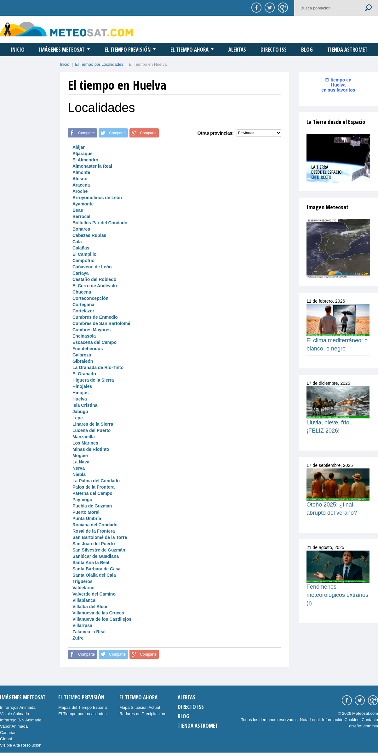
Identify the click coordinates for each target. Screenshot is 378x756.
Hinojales (82, 386)
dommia (371, 726)
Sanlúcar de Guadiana (95, 556)
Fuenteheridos (87, 348)
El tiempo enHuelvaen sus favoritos (338, 84)
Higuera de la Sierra (93, 380)
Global (6, 738)
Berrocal (81, 216)
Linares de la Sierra (92, 424)
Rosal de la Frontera (93, 531)
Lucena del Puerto (91, 430)
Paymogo (82, 499)
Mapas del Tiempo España (82, 707)
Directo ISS (274, 49)
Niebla (79, 474)
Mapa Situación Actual (139, 707)
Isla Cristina (84, 405)
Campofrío (83, 260)
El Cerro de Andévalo (94, 285)
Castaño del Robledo (94, 279)
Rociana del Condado (94, 524)
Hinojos (80, 392)
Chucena (81, 291)
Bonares (81, 229)
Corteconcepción (90, 298)
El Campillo (84, 254)
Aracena (81, 185)
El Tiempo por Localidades (99, 64)
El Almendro (85, 159)
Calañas (80, 247)
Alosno (79, 178)
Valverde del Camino (94, 593)
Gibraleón (82, 361)
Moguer (80, 455)
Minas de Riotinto (90, 449)
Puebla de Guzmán (92, 505)
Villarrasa (82, 625)
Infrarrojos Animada (18, 707)
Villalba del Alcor (90, 606)
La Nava (80, 461)
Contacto (370, 719)
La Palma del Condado (96, 480)
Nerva (78, 468)
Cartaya (80, 273)
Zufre (77, 638)
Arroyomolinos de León (97, 197)
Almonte (81, 172)
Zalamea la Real (89, 631)
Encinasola (84, 336)
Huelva (79, 398)
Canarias (8, 732)
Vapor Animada (14, 726)
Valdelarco (83, 587)
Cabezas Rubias (89, 235)
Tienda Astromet (347, 49)
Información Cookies (340, 719)
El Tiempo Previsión (128, 49)
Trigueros (82, 581)
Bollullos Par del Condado (99, 222)
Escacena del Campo (94, 342)
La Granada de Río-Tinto (97, 367)
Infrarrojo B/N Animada (21, 720)
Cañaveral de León (92, 266)
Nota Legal (310, 719)
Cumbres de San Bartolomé (101, 323)
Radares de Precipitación (142, 713)
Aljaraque (82, 153)
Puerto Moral (86, 512)
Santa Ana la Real (90, 562)
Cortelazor (83, 310)
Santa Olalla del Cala (94, 575)
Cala (77, 241)
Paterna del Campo (92, 493)
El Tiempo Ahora (189, 49)
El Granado (84, 373)
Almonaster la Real (92, 166)
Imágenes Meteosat (62, 49)
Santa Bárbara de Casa (96, 568)
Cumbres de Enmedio (95, 317)
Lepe (77, 417)
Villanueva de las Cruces (98, 612)
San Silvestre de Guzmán (98, 549)
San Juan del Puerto (93, 543)
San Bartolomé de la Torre (99, 537)
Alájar (78, 147)
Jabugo (80, 411)
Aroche (80, 191)
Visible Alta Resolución (20, 745)
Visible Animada (14, 713)
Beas (77, 210)
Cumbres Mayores (91, 329)
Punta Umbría (86, 518)
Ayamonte (83, 203)
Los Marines (85, 442)
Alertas (237, 49)
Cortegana (83, 304)
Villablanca (83, 600)
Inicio (18, 49)
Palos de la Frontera (93, 487)
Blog (307, 49)
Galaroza (81, 354)
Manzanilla (83, 436)
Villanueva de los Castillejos (101, 619)
